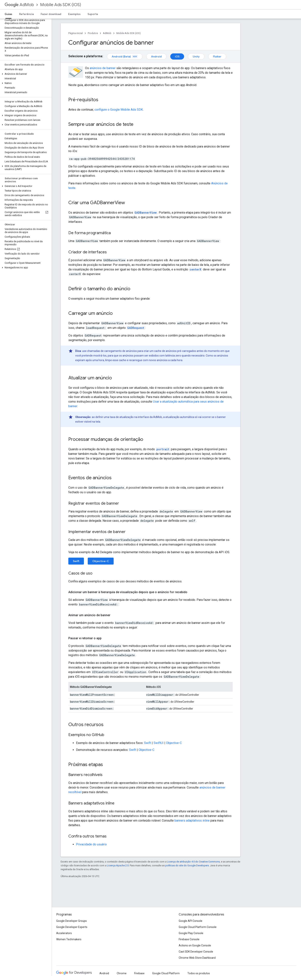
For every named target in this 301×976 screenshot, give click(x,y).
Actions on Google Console (195, 945)
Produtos (93, 33)
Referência (26, 14)
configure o (118, 109)
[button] (25, 74)
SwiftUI (159, 743)
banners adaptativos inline (192, 820)
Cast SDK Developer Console (196, 951)
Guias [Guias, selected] (8, 14)
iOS (177, 56)
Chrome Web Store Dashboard (197, 957)
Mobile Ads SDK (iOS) (60, 4)
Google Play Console (191, 933)
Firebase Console (189, 939)
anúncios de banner (103, 68)
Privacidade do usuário (91, 844)
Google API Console (190, 920)
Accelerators (64, 933)
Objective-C (100, 561)
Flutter (217, 56)
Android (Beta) (125, 56)
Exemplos (74, 14)
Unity (196, 56)
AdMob (19, 4)
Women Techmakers (68, 939)
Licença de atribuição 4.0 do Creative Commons (193, 861)
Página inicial (75, 33)
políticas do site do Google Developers (187, 865)
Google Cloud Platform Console (198, 927)
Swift (76, 561)
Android (156, 56)
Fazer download (51, 14)
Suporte (93, 14)
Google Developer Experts (71, 927)
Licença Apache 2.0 (118, 865)
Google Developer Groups (71, 920)
